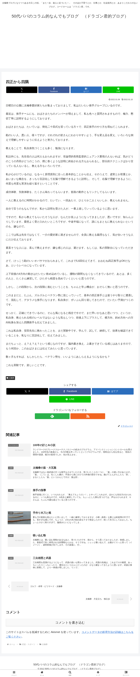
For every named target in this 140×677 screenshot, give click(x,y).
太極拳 (10, 378)
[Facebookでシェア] (59, 90)
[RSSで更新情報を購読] (73, 416)
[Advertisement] (70, 48)
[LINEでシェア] (102, 90)
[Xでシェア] (37, 90)
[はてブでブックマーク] (81, 90)
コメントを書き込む (70, 626)
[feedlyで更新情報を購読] (67, 416)
